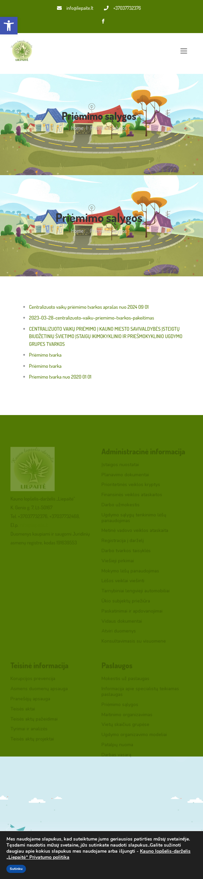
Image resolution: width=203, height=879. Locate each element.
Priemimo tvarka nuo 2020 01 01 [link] (60, 377)
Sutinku (16, 869)
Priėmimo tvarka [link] (45, 355)
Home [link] (77, 128)
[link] (9, 25)
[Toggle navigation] (183, 51)
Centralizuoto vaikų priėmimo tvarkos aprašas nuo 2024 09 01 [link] (89, 307)
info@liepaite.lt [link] (75, 8)
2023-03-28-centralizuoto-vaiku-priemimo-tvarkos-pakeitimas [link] (91, 317)
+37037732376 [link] (122, 8)
